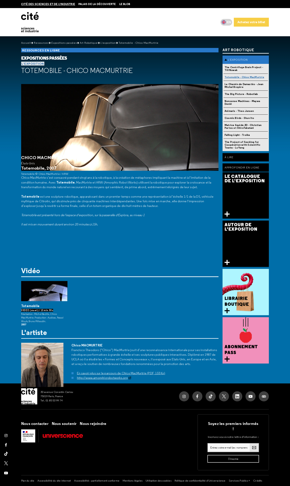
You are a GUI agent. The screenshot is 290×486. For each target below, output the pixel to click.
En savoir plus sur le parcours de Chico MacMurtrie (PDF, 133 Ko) (121, 357)
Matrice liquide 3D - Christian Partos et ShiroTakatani (243, 126)
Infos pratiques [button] (57, 22)
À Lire (229, 157)
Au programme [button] (81, 22)
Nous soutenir (64, 423)
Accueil (26, 43)
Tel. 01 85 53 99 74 (51, 400)
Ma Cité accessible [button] (145, 22)
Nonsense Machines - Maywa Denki (242, 102)
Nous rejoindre (93, 423)
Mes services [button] (170, 22)
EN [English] (229, 22)
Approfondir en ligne (242, 167)
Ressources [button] (103, 22)
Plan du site (27, 480)
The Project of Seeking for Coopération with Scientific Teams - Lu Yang (242, 144)
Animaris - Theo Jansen (239, 111)
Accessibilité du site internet (54, 480)
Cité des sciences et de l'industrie (48, 4)
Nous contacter (35, 423)
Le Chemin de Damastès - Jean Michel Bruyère (244, 85)
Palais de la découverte (97, 4)
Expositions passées (64, 43)
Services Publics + (239, 480)
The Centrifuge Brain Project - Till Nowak (244, 68)
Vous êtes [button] (121, 22)
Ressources (41, 43)
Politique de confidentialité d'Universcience (200, 480)
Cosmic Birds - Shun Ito (239, 118)
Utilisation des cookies (158, 480)
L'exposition (108, 43)
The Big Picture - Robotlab (241, 94)
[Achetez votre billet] (251, 22)
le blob (124, 4)
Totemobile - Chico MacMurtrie (77, 70)
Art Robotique (88, 43)
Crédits (257, 480)
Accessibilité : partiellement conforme (96, 480)
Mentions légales (132, 480)
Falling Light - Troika (237, 135)
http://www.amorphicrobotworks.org (102, 362)
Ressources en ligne (41, 50)
